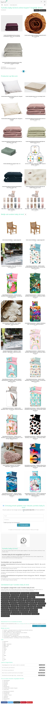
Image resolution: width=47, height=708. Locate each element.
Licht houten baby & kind (39, 601)
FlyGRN (4, 631)
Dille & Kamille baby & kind (24, 609)
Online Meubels (6, 680)
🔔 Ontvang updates (23, 525)
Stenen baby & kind (13, 603)
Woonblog (5, 683)
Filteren (37, 10)
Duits (4, 653)
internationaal (15, 635)
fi (3, 656)
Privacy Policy (6, 689)
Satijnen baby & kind (19, 599)
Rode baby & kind (31, 597)
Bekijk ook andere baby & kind (14, 214)
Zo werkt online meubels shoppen (10, 688)
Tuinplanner (5, 696)
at (3, 660)
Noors (4, 647)
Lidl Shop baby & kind (33, 611)
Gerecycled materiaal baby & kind (8, 599)
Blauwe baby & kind (5, 609)
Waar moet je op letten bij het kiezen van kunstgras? (23, 672)
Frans (4, 642)
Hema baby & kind (13, 601)
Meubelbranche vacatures (8, 691)
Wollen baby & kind (40, 605)
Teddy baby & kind (20, 607)
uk (3, 658)
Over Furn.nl (5, 681)
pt (3, 654)
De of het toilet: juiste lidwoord (23, 667)
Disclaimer (5, 684)
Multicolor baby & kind (6, 613)
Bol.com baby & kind (15, 595)
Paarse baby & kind (41, 603)
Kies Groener (6, 634)
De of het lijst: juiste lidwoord (23, 670)
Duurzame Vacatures (7, 635)
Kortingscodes (6, 693)
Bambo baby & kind (13, 609)
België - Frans (6, 645)
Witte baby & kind (5, 601)
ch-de (4, 650)
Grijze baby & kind (32, 595)
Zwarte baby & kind (24, 611)
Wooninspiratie (6, 698)
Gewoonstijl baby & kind (6, 611)
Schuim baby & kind (5, 603)
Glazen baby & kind (5, 593)
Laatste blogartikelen (7, 662)
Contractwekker (6, 636)
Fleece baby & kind (29, 607)
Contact (5, 700)
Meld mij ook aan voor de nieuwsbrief (11, 522)
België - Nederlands (7, 644)
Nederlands (5, 641)
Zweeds (5, 649)
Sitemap (5, 685)
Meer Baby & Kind (23, 499)
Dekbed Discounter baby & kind (38, 599)
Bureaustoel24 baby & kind (15, 593)
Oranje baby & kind (27, 599)
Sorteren (43, 10)
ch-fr (4, 651)
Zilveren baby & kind (5, 616)
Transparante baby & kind (23, 603)
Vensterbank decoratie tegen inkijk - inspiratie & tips (23, 675)
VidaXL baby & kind (40, 595)
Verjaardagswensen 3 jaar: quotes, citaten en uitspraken (23, 665)
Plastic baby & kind (32, 605)
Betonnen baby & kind (26, 613)
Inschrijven (39, 625)
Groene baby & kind (15, 611)
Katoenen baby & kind (6, 595)
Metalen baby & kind (5, 597)
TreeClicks (5, 630)
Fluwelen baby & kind (23, 597)
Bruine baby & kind (14, 597)
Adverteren (5, 697)
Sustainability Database (8, 637)
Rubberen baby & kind (6, 605)
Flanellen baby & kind (38, 607)
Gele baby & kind (13, 607)
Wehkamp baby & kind (23, 605)
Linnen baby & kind (23, 595)
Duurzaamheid (6, 692)
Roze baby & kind (5, 607)
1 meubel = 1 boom (7, 695)
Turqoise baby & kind (34, 593)
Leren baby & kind (14, 605)
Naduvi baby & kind (33, 603)
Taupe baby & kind (35, 613)
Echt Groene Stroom (7, 632)
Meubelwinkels (6, 686)
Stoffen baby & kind (21, 601)
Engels (4, 655)
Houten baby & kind (30, 601)
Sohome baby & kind (25, 593)
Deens (4, 659)
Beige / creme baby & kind (16, 613)
